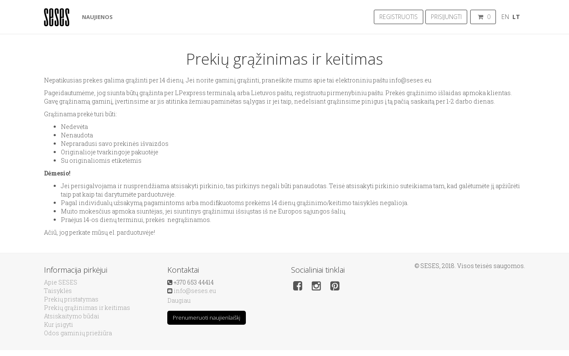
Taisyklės (58, 291)
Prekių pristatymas (71, 299)
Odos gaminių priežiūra (78, 333)
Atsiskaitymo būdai (71, 316)
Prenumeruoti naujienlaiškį (206, 317)
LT (516, 17)
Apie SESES (60, 282)
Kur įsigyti (58, 324)
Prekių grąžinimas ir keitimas (87, 308)
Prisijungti (446, 17)
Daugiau (179, 300)
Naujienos (97, 17)
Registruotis (398, 17)
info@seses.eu (195, 291)
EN (505, 17)
